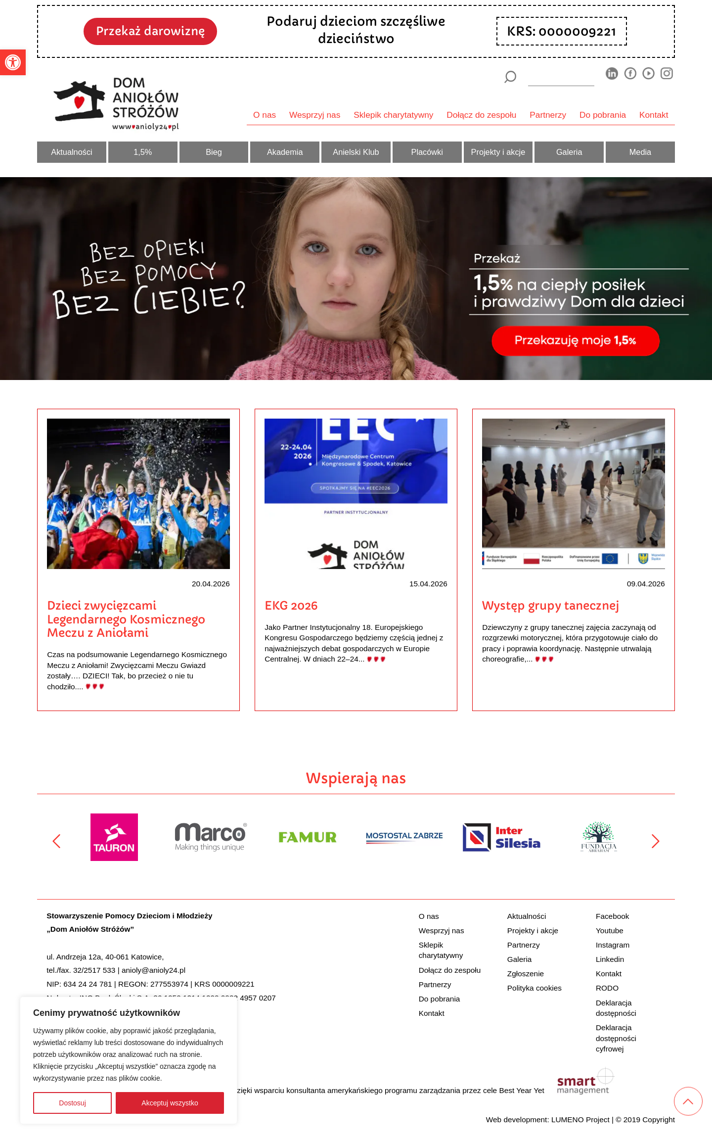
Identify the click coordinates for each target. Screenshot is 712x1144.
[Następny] (656, 841)
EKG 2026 (291, 605)
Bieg (214, 151)
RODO (607, 988)
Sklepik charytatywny (393, 115)
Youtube (609, 930)
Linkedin (610, 959)
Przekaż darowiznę (150, 31)
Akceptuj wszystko (169, 1103)
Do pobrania (602, 115)
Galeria (569, 151)
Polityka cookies (534, 988)
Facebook (612, 916)
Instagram (612, 945)
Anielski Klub (356, 151)
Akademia (285, 151)
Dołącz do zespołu (481, 115)
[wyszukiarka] (561, 76)
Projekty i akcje (498, 151)
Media (640, 151)
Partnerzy (548, 115)
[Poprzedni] (56, 841)
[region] (128, 1060)
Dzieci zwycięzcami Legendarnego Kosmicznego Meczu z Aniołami (126, 619)
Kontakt (653, 115)
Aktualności (71, 151)
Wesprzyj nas (314, 115)
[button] (13, 62)
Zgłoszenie (525, 973)
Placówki (427, 151)
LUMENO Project (580, 1119)
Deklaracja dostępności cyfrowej (616, 1038)
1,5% (143, 151)
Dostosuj (72, 1103)
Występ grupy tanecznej (551, 605)
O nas (264, 115)
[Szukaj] (510, 77)
